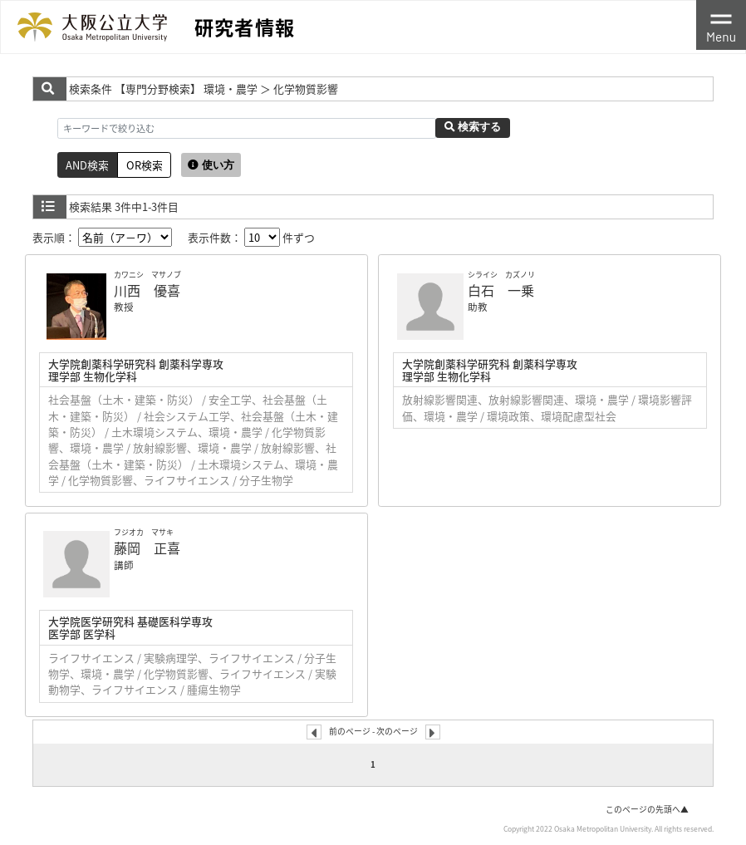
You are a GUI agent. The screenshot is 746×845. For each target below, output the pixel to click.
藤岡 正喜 (147, 548)
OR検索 (144, 165)
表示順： (102, 237)
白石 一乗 (501, 290)
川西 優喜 (147, 290)
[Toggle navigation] (721, 25)
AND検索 (87, 165)
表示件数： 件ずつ (251, 237)
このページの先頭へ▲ (647, 809)
